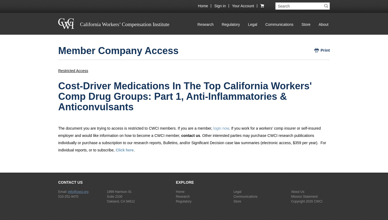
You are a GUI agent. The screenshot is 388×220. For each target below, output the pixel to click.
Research (206, 24)
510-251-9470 (68, 196)
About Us (297, 192)
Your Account (243, 6)
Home (203, 6)
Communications (279, 24)
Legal (252, 24)
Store (306, 24)
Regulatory (231, 24)
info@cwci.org (78, 192)
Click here (125, 150)
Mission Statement (304, 196)
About (323, 24)
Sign (220, 6)
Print (325, 50)
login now (221, 128)
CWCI (318, 201)
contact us (190, 135)
